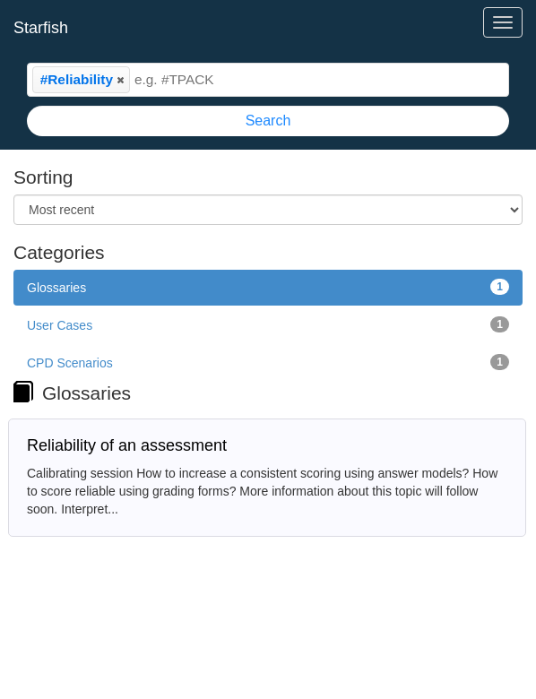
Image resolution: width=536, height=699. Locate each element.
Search (268, 120)
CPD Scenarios (268, 362)
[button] (120, 80)
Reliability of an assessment (127, 445)
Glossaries (268, 287)
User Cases (268, 324)
